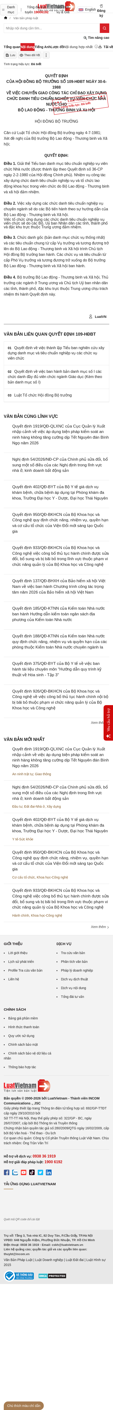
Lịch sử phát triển (21, 962)
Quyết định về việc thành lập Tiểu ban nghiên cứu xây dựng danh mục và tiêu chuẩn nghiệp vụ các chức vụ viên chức (56, 353)
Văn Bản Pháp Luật (18, 1260)
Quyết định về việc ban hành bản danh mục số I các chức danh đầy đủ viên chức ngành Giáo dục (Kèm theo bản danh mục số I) (55, 376)
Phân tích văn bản (74, 962)
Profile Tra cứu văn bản (25, 970)
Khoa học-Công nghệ (52, 877)
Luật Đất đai (75, 1260)
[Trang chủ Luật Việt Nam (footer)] (56, 1085)
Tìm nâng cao (96, 38)
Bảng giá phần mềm (23, 1018)
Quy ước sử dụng (21, 1036)
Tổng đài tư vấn (72, 997)
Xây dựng (54, 806)
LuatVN (97, 317)
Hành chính (20, 915)
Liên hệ (13, 979)
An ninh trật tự (22, 774)
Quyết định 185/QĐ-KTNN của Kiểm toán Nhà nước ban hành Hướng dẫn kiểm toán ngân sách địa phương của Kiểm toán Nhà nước (58, 614)
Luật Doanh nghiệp (49, 1260)
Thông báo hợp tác (22, 1067)
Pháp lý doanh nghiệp (77, 970)
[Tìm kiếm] (104, 28)
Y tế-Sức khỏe (22, 839)
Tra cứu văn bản (73, 953)
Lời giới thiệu (17, 953)
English (86, 9)
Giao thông (43, 774)
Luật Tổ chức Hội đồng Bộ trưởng (43, 395)
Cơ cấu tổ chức (23, 877)
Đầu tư (17, 806)
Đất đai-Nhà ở (34, 806)
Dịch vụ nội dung (73, 988)
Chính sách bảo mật (23, 1044)
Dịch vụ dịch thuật (74, 979)
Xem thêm (100, 723)
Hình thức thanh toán (23, 1027)
